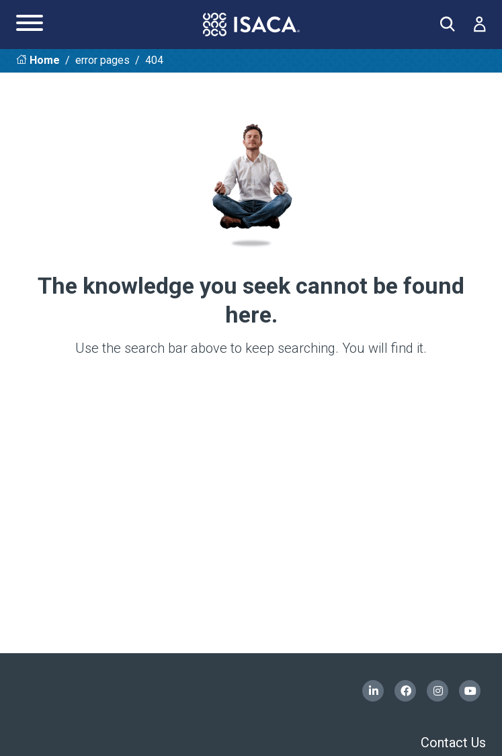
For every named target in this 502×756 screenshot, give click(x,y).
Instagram (437, 691)
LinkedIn (373, 691)
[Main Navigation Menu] (29, 24)
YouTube (469, 691)
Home (45, 60)
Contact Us (453, 742)
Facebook (405, 691)
